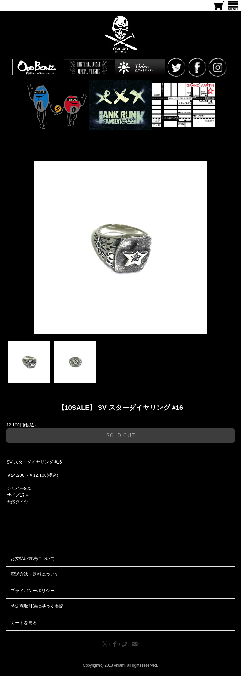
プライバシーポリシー (33, 590)
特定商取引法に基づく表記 (37, 606)
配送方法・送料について (35, 574)
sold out (120, 435)
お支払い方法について (33, 558)
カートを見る (24, 622)
